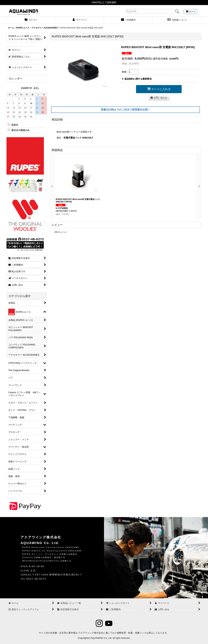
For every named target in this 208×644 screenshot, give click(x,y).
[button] (52, 186)
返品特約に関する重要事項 (137, 79)
